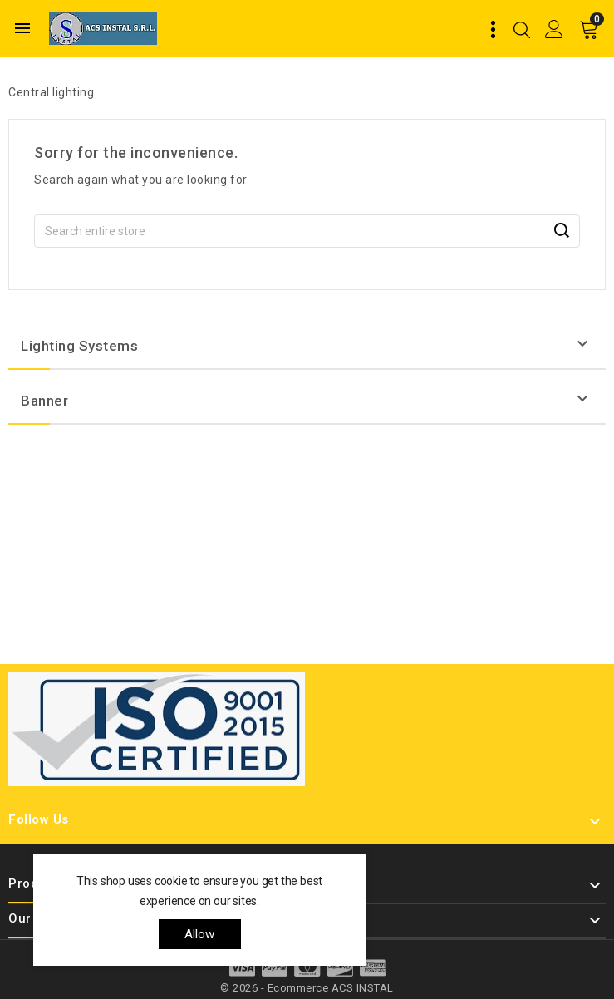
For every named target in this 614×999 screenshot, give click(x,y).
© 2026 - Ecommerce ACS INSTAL (307, 988)
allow (199, 934)
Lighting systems (79, 345)
